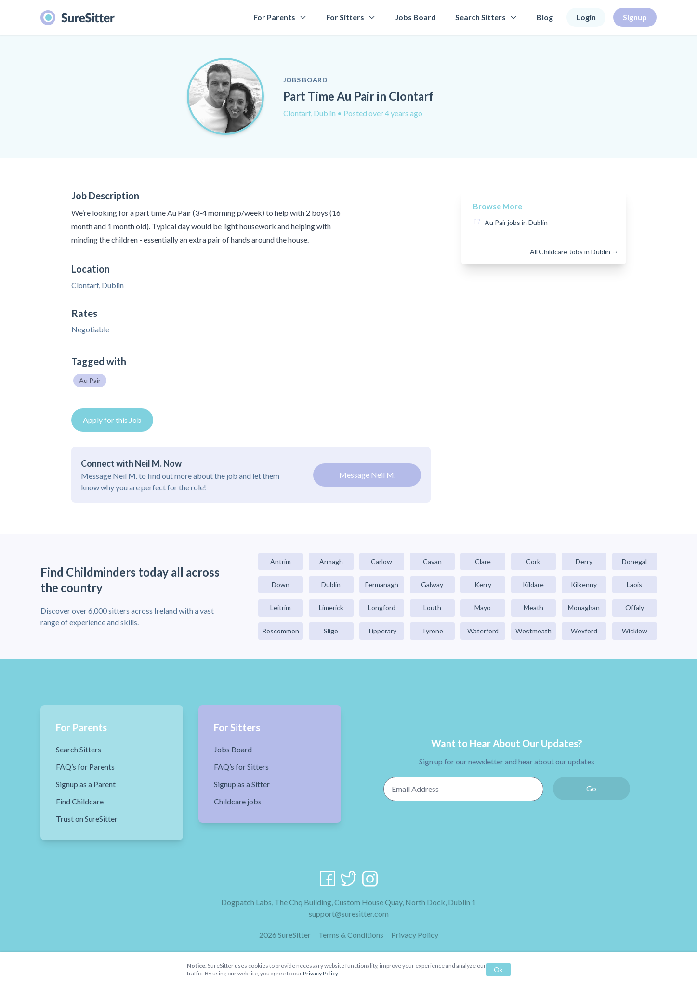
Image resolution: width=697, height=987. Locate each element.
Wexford (584, 631)
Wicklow (634, 631)
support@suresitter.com (349, 913)
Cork (533, 561)
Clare (483, 561)
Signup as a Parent (86, 784)
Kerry (482, 584)
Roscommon (280, 631)
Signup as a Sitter (242, 784)
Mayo (482, 608)
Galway (432, 584)
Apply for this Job (112, 419)
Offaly (634, 608)
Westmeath (533, 631)
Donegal (634, 561)
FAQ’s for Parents (85, 766)
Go (591, 788)
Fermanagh (381, 584)
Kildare (533, 584)
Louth (432, 608)
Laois (634, 584)
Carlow (381, 561)
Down (280, 584)
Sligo (331, 631)
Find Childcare (80, 801)
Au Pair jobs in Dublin (516, 222)
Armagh (331, 561)
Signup (635, 17)
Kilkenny (584, 584)
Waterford (483, 631)
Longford (381, 608)
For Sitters (351, 17)
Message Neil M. (367, 474)
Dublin (331, 584)
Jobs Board (415, 17)
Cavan (432, 561)
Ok (498, 969)
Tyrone (432, 631)
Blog (545, 17)
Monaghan (584, 608)
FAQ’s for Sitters (241, 766)
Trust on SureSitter (87, 818)
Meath (533, 608)
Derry (584, 561)
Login (586, 17)
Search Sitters (486, 17)
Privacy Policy (414, 934)
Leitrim (280, 608)
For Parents (280, 17)
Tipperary (381, 631)
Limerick (331, 608)
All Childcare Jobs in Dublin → (574, 252)
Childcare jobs (238, 801)
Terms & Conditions (350, 934)
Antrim (280, 561)
